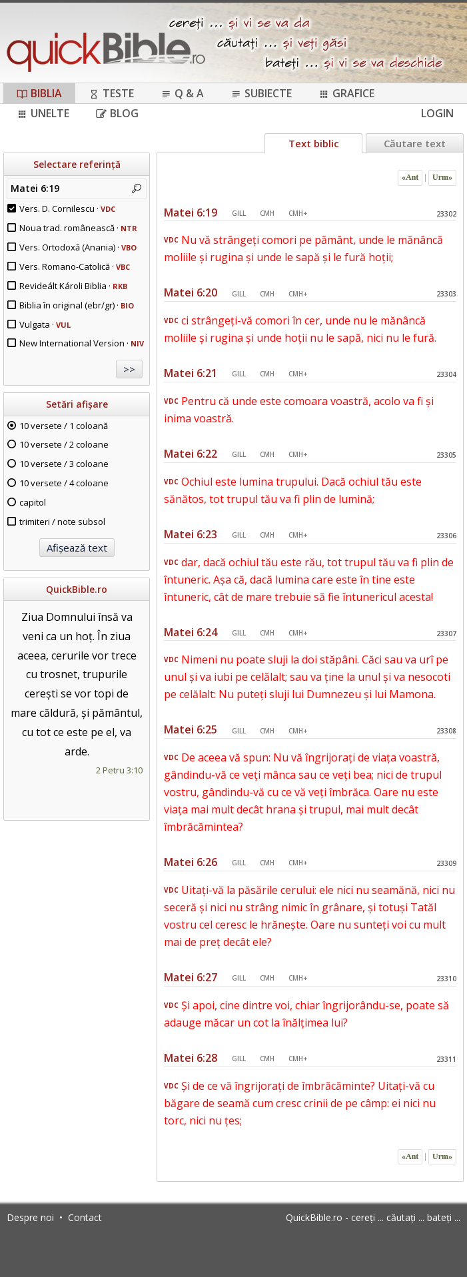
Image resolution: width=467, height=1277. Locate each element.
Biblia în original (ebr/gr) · (76, 305)
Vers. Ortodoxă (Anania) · (78, 247)
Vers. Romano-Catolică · (74, 266)
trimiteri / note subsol (62, 522)
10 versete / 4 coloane (64, 483)
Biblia (39, 93)
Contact (85, 1217)
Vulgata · (45, 324)
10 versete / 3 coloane (64, 464)
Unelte (43, 113)
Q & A (182, 93)
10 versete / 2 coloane (64, 444)
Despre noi (30, 1217)
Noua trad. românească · (78, 228)
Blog (117, 113)
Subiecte (261, 93)
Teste (111, 93)
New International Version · (81, 343)
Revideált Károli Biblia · (73, 286)
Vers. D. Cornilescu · (67, 208)
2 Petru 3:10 (119, 770)
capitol (32, 502)
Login (437, 113)
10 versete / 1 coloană (63, 426)
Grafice (346, 93)
